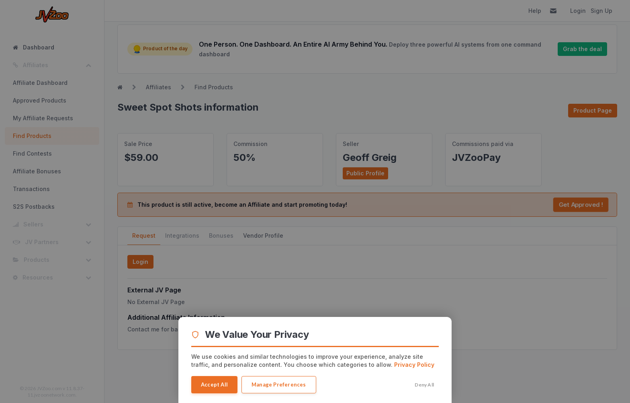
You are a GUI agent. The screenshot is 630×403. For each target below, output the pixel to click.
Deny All (424, 385)
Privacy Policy (414, 364)
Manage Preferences (279, 384)
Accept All (214, 384)
